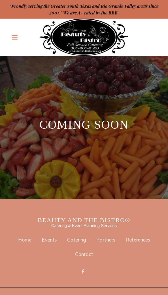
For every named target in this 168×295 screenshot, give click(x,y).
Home (26, 240)
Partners (107, 240)
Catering (78, 240)
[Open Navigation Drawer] (14, 37)
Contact (85, 254)
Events (51, 240)
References (139, 240)
